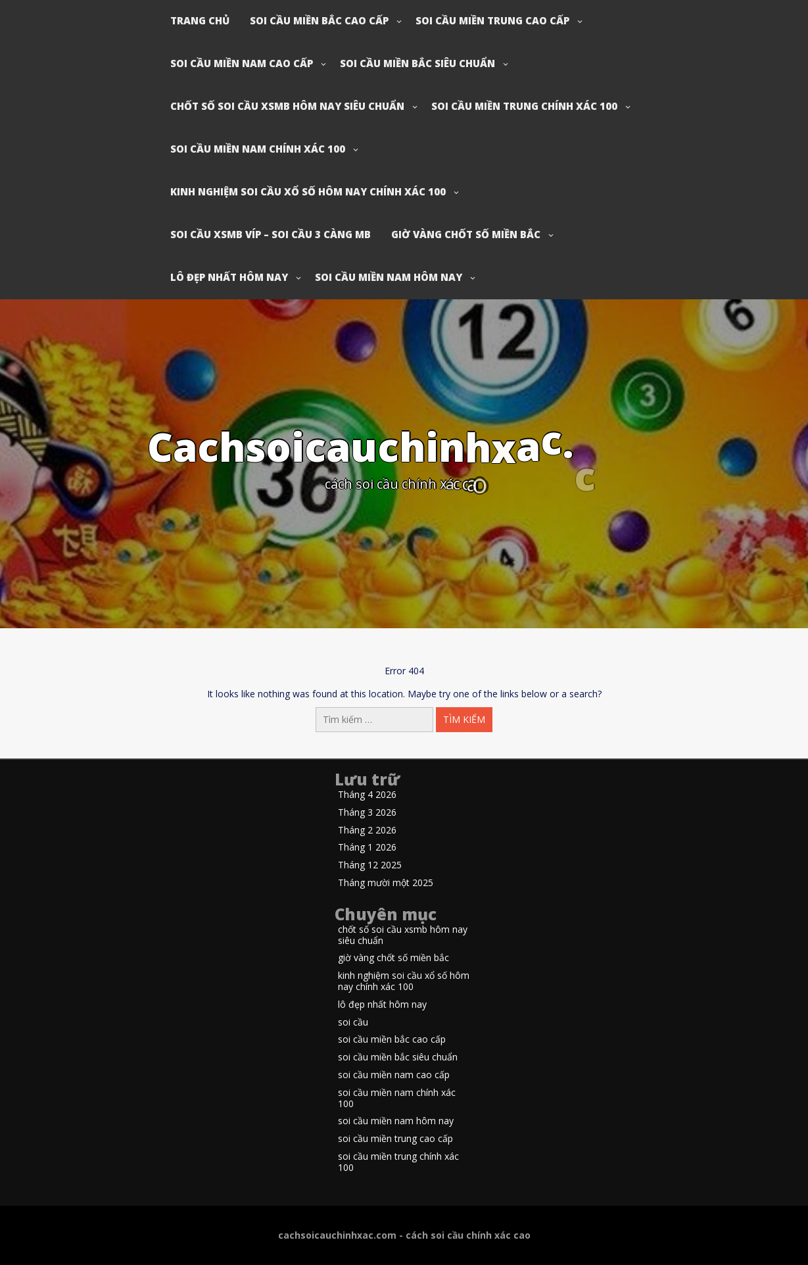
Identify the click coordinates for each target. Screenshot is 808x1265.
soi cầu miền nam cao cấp (241, 63)
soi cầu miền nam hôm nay (388, 277)
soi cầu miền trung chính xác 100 (524, 105)
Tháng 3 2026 (367, 812)
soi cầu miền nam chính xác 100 (257, 148)
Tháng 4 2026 (367, 795)
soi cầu (353, 1022)
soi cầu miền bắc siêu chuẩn (417, 63)
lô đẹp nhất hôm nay (229, 277)
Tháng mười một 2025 (385, 883)
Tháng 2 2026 (367, 830)
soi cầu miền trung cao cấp (492, 20)
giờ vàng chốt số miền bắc (465, 234)
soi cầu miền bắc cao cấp (319, 20)
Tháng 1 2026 (367, 847)
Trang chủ (199, 20)
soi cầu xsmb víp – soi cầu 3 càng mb (270, 234)
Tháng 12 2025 (370, 865)
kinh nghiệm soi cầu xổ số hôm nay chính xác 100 (308, 191)
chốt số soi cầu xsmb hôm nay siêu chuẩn (287, 105)
